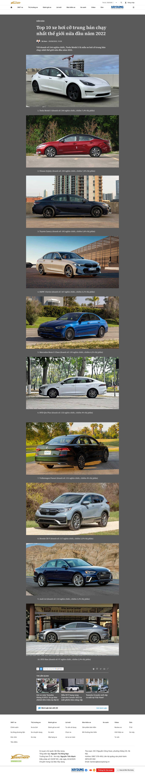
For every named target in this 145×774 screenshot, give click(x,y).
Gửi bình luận (101, 708)
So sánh (51, 732)
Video (93, 7)
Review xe (118, 727)
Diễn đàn (40, 21)
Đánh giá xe (47, 7)
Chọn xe (68, 732)
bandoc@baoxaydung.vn (100, 762)
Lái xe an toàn (70, 737)
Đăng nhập (131, 2)
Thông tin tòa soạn (105, 770)
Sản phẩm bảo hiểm (89, 727)
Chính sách (14, 727)
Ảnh (102, 7)
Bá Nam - (45, 41)
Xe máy (33, 737)
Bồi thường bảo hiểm (89, 732)
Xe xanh (83, 7)
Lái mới (58, 7)
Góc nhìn (14, 737)
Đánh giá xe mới (53, 727)
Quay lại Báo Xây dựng (125, 770)
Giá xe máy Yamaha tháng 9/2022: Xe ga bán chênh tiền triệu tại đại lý (47, 697)
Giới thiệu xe (119, 732)
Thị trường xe (33, 7)
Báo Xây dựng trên (53, 669)
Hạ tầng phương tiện (18, 732)
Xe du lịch (34, 727)
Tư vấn (117, 737)
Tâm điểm (14, 742)
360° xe (20, 7)
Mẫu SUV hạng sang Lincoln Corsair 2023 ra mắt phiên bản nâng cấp (72, 697)
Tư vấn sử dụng (70, 727)
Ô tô (130, 727)
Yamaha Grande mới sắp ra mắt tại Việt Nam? (97, 696)
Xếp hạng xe (52, 737)
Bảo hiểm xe (71, 7)
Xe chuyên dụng (36, 732)
